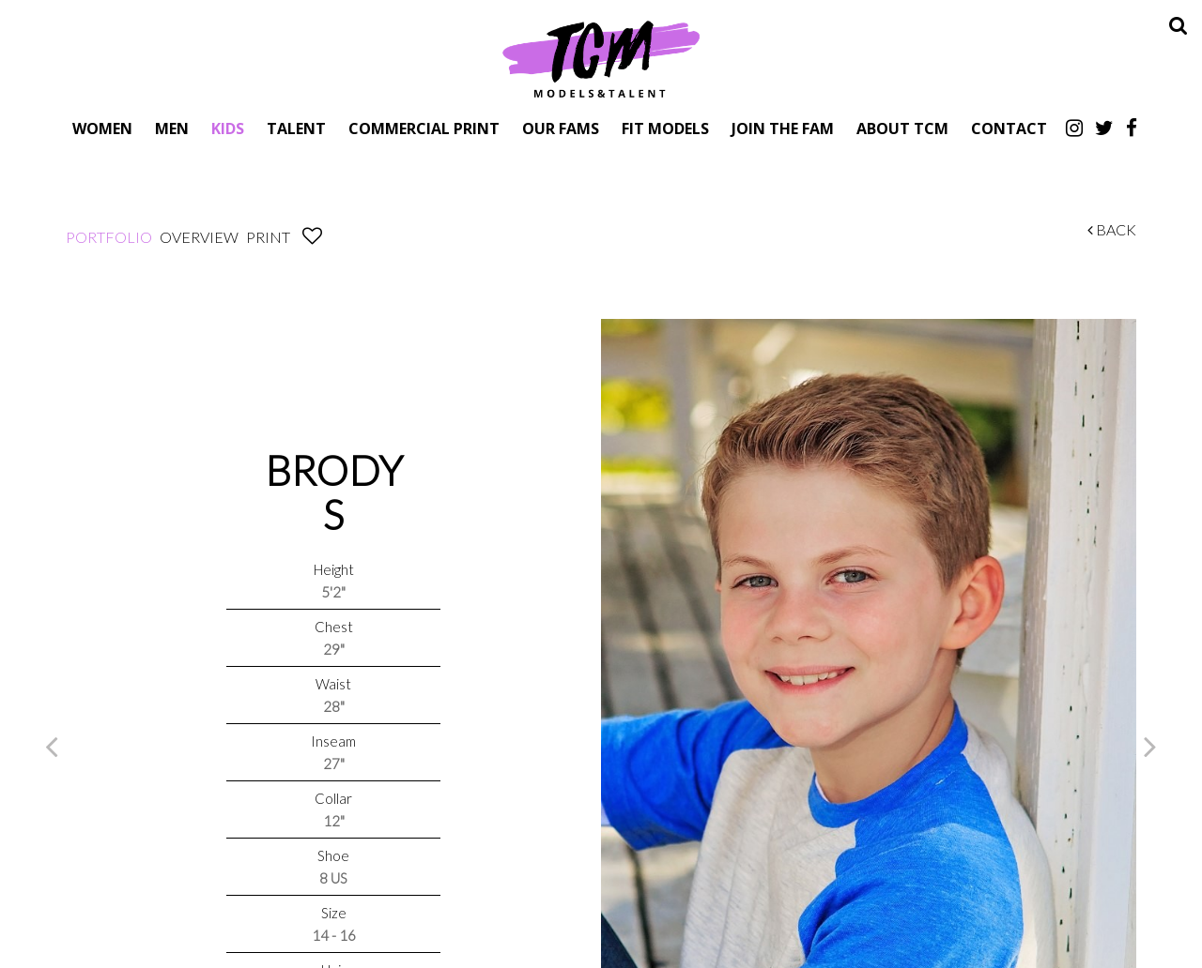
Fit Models (665, 128)
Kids (227, 128)
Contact (1009, 128)
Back (1111, 229)
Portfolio (109, 237)
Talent (296, 128)
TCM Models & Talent (601, 58)
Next (1150, 745)
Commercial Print (424, 128)
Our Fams (560, 128)
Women (102, 128)
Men (172, 128)
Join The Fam (783, 128)
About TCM (902, 128)
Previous (52, 745)
